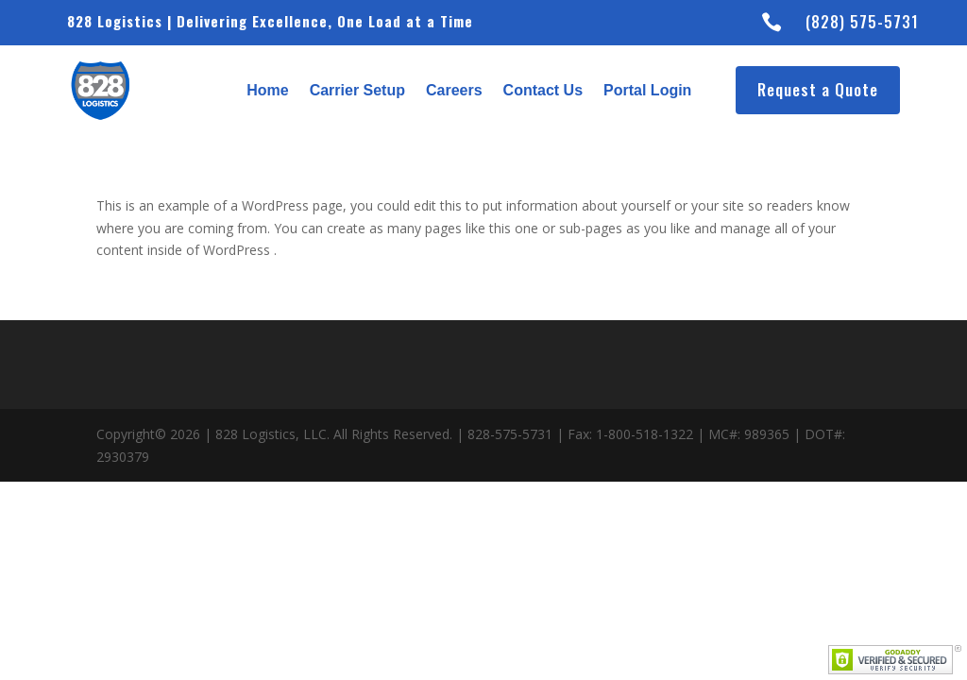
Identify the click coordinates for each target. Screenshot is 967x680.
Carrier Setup (357, 90)
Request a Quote (817, 89)
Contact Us (543, 90)
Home (267, 90)
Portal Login (647, 90)
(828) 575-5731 (862, 21)
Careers (454, 90)
